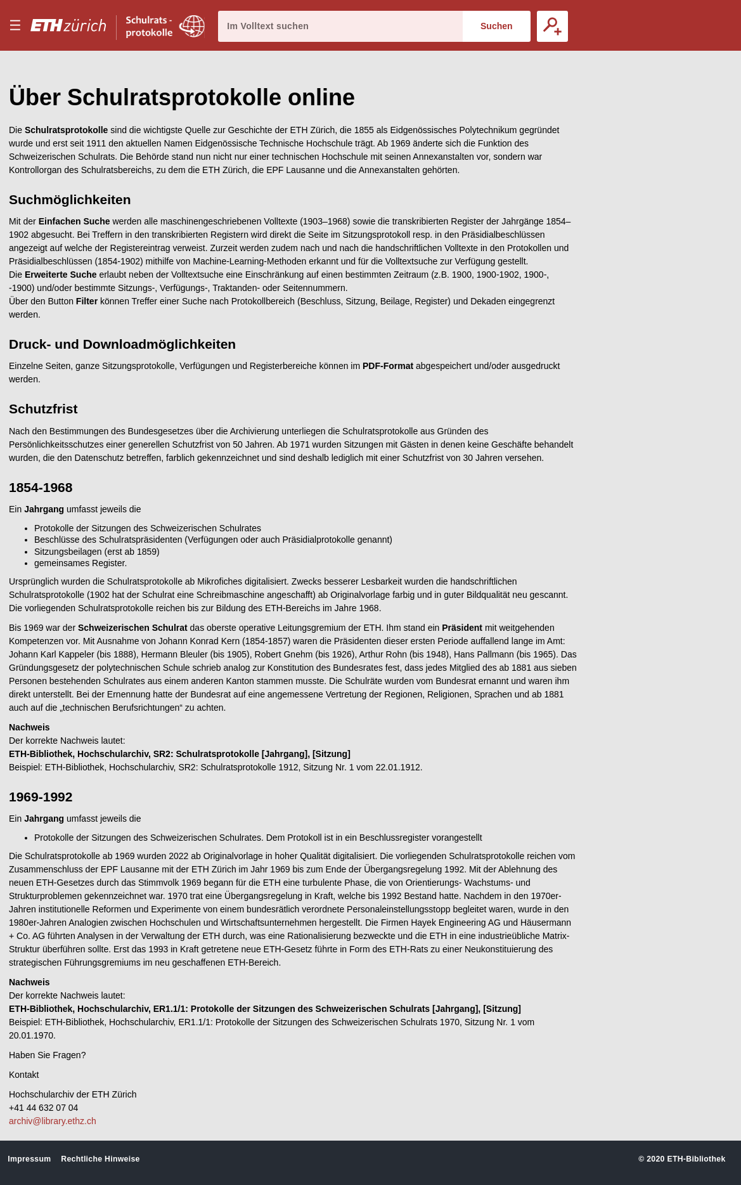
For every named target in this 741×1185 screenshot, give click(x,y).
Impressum (29, 1159)
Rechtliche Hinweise (100, 1159)
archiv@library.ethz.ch (52, 1121)
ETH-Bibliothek (696, 1159)
